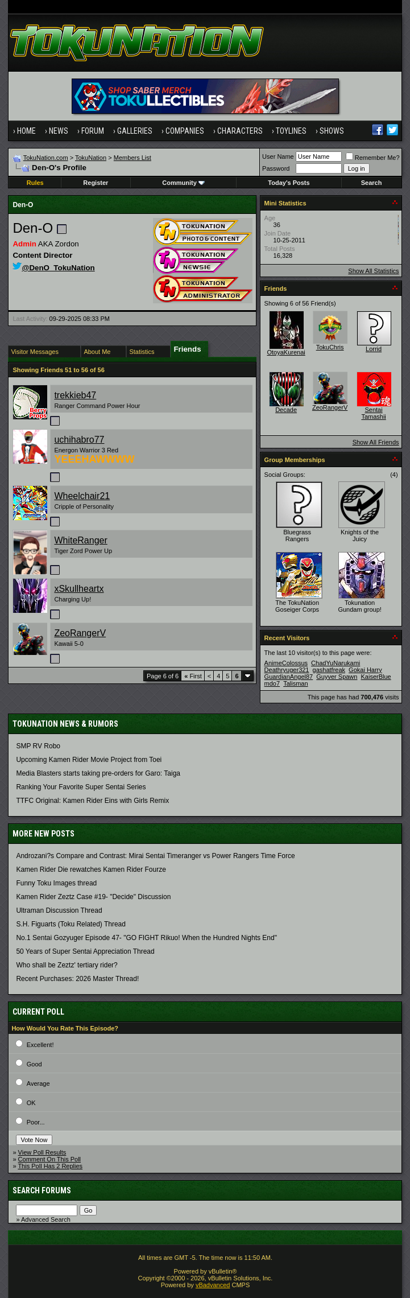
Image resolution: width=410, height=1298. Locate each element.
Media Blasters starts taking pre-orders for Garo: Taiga (98, 773)
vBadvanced (213, 1284)
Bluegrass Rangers (297, 535)
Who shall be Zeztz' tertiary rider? (66, 965)
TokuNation (90, 157)
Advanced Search (46, 1219)
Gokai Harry (365, 669)
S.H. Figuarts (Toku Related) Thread (71, 924)
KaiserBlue (376, 676)
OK (31, 1102)
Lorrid (374, 348)
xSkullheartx (78, 589)
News (58, 130)
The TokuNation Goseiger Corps (297, 606)
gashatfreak (329, 669)
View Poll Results (42, 1152)
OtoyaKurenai (286, 352)
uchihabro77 (79, 439)
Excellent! (40, 1044)
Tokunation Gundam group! (359, 606)
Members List (132, 157)
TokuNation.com (45, 157)
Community (183, 182)
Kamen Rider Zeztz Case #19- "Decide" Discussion (93, 897)
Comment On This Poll (49, 1159)
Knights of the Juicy (360, 535)
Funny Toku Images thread (56, 883)
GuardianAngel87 (288, 676)
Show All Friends (376, 442)
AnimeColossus (286, 663)
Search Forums (42, 1190)
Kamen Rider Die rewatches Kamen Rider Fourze (90, 869)
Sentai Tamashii (373, 413)
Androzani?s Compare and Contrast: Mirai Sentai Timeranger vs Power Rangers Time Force (155, 856)
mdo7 (272, 683)
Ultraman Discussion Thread (59, 910)
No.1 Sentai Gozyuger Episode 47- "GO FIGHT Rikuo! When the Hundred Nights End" (146, 938)
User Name (278, 156)
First (193, 676)
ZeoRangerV (80, 633)
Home (26, 130)
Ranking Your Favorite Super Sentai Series (81, 787)
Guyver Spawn (336, 676)
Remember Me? (373, 157)
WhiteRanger (80, 540)
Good (34, 1064)
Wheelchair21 (82, 496)
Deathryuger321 (286, 669)
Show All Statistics (373, 270)
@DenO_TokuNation (53, 267)
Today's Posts (288, 182)
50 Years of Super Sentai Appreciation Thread (85, 951)
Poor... (36, 1122)
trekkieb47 (75, 395)
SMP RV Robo (38, 746)
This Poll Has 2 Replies (50, 1166)
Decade (286, 409)
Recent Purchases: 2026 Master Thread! (77, 979)
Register (95, 182)
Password (275, 168)
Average (38, 1083)
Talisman (295, 683)
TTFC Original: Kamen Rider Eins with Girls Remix (92, 801)
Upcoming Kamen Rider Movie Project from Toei (88, 760)
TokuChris (330, 347)
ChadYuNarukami (335, 663)
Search (371, 182)
